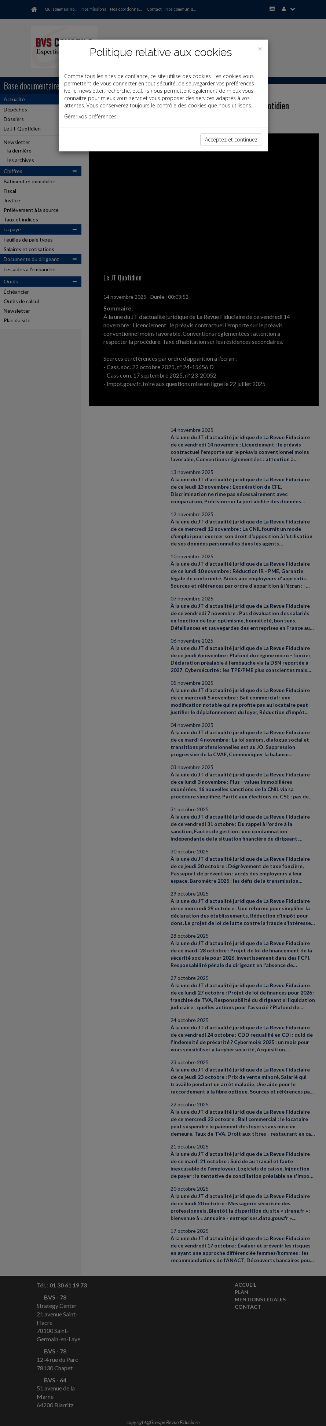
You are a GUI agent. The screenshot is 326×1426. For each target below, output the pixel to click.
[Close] (260, 49)
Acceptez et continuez (231, 139)
